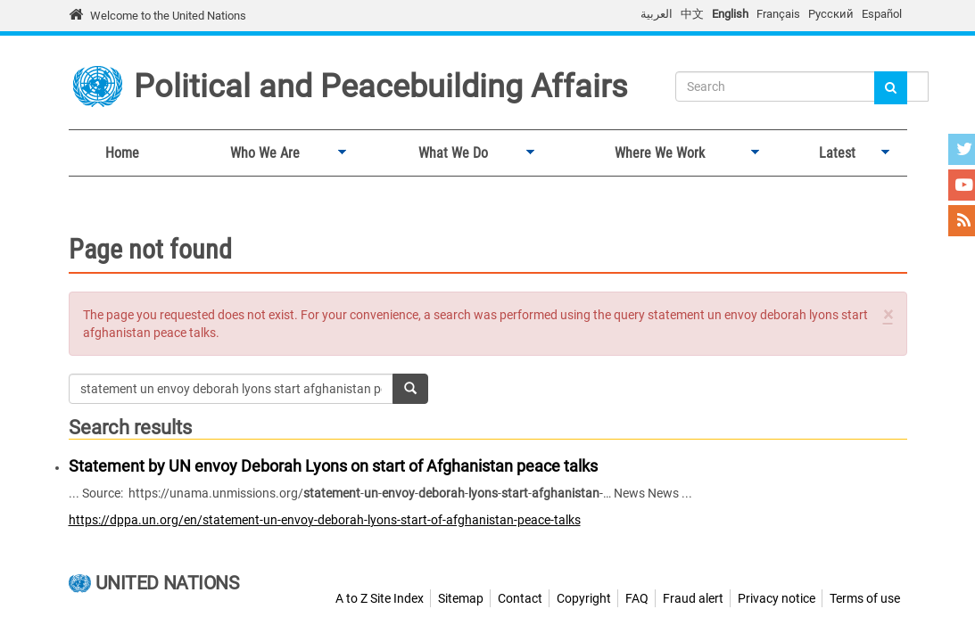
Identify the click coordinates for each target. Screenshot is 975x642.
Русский (831, 14)
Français (778, 14)
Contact (520, 598)
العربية (656, 14)
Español (882, 14)
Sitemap (460, 598)
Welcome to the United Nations (168, 15)
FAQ (637, 598)
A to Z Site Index (379, 598)
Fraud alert (693, 598)
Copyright (584, 598)
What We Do (449, 153)
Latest (832, 153)
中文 (692, 14)
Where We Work (655, 153)
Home (122, 152)
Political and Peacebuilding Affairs (381, 86)
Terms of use (865, 598)
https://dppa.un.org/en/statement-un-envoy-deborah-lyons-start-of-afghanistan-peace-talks (325, 520)
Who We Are (261, 153)
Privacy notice (776, 598)
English (730, 14)
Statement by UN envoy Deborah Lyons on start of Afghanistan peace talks (333, 466)
